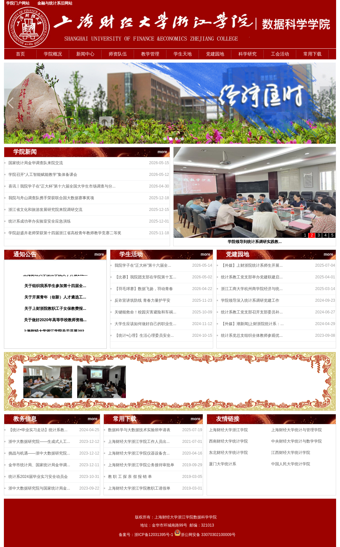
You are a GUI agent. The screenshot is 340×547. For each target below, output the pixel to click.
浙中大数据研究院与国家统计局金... (39, 488)
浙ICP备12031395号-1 (154, 534)
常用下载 (312, 53)
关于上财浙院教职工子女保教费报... (55, 309)
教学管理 (150, 53)
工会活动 (280, 53)
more (162, 152)
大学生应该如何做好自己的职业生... (145, 324)
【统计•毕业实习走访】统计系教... (37, 430)
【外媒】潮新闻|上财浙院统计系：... (252, 324)
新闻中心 (85, 53)
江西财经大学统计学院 (290, 452)
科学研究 (247, 53)
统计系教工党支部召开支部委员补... (252, 312)
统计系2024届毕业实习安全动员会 (38, 476)
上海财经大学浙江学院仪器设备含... (139, 453)
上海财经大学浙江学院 (228, 430)
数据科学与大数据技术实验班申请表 (139, 430)
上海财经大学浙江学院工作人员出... (139, 441)
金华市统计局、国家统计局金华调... (39, 465)
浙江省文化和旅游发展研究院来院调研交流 (45, 209)
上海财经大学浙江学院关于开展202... (55, 275)
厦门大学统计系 (222, 464)
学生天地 (183, 53)
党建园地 (215, 53)
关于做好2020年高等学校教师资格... (55, 321)
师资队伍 (118, 53)
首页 (20, 53)
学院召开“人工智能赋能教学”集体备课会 (42, 174)
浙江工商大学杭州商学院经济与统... (252, 288)
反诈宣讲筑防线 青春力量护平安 (142, 300)
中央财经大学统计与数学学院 (296, 441)
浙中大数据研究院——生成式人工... (39, 441)
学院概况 (53, 53)
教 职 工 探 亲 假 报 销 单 (130, 476)
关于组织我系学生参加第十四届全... (55, 287)
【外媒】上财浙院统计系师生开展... (252, 265)
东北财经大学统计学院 (228, 452)
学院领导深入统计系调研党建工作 (250, 300)
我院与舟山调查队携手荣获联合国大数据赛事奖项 (51, 198)
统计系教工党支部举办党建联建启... (252, 277)
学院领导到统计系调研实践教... (255, 241)
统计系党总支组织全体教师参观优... (252, 335)
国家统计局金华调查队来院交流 (35, 163)
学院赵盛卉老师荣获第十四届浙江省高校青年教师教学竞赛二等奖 (64, 233)
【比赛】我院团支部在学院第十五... (145, 277)
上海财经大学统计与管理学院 (296, 430)
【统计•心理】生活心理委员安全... (144, 335)
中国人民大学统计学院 (290, 464)
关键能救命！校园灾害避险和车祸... (145, 312)
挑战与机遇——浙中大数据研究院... (39, 453)
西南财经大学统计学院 (228, 441)
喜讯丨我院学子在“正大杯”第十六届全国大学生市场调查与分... (61, 186)
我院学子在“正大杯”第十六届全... (143, 265)
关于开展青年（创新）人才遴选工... (55, 298)
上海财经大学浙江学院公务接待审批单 (141, 465)
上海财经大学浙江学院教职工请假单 (139, 488)
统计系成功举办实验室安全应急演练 (39, 221)
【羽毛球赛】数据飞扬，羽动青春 (144, 288)
